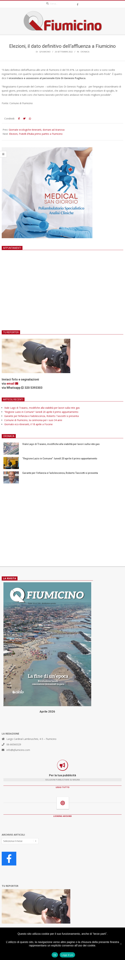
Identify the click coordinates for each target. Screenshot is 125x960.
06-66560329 (14, 744)
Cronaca (84, 51)
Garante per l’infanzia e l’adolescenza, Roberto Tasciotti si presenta (41, 416)
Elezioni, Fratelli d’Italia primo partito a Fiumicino (36, 133)
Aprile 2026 (47, 711)
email (12, 383)
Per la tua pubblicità (62, 775)
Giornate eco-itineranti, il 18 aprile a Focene (28, 424)
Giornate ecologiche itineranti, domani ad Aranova (36, 129)
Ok (54, 955)
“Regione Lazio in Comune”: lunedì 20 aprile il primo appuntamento (41, 411)
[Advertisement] (62, 294)
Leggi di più (67, 955)
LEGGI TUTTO (62, 787)
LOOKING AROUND (62, 816)
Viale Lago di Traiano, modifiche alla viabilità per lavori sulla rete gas (42, 407)
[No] (120, 944)
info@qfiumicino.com (18, 750)
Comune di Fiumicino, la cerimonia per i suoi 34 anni (33, 420)
